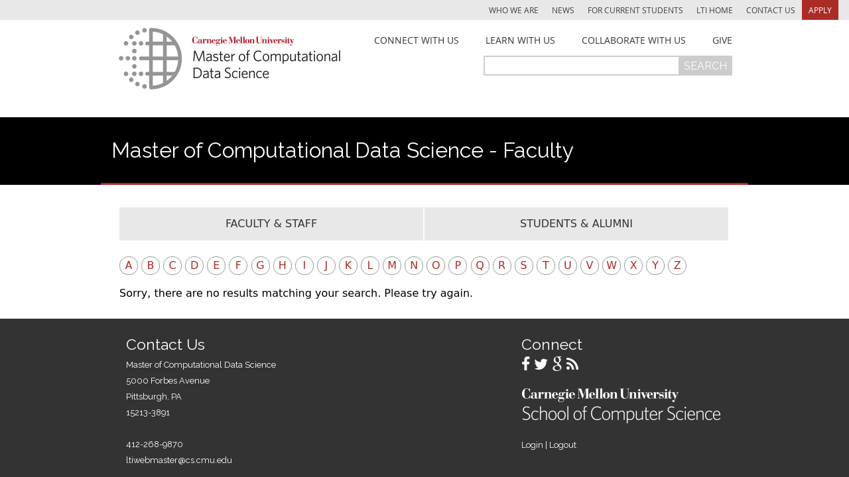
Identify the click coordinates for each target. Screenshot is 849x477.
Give (722, 40)
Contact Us (770, 10)
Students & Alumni (576, 223)
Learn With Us (520, 40)
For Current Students (635, 10)
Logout (562, 445)
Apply (820, 10)
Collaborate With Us (634, 40)
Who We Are (514, 10)
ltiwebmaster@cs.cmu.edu (179, 460)
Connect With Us (416, 40)
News (563, 10)
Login (532, 445)
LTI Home (714, 10)
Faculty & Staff (271, 223)
